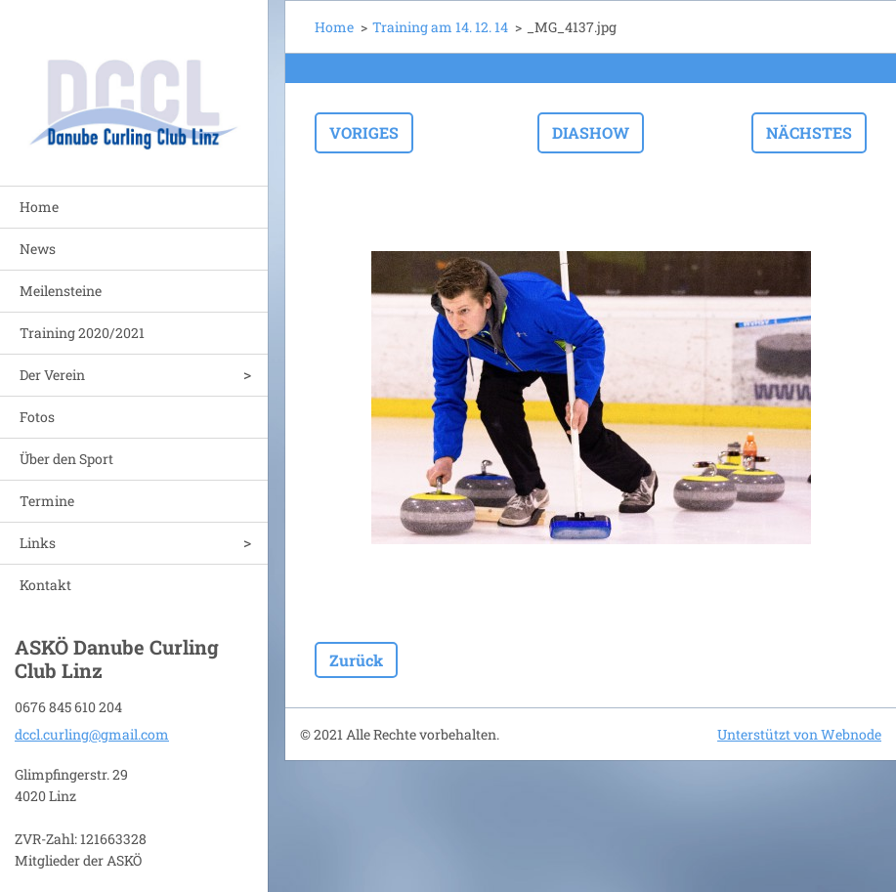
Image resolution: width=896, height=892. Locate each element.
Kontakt (45, 584)
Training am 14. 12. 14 (440, 27)
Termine (47, 500)
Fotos (37, 416)
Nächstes (809, 132)
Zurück (356, 660)
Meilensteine (61, 290)
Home (39, 206)
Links (38, 542)
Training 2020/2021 (82, 332)
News (38, 248)
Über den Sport (66, 458)
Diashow (590, 132)
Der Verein (52, 374)
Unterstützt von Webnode (799, 734)
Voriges (364, 132)
